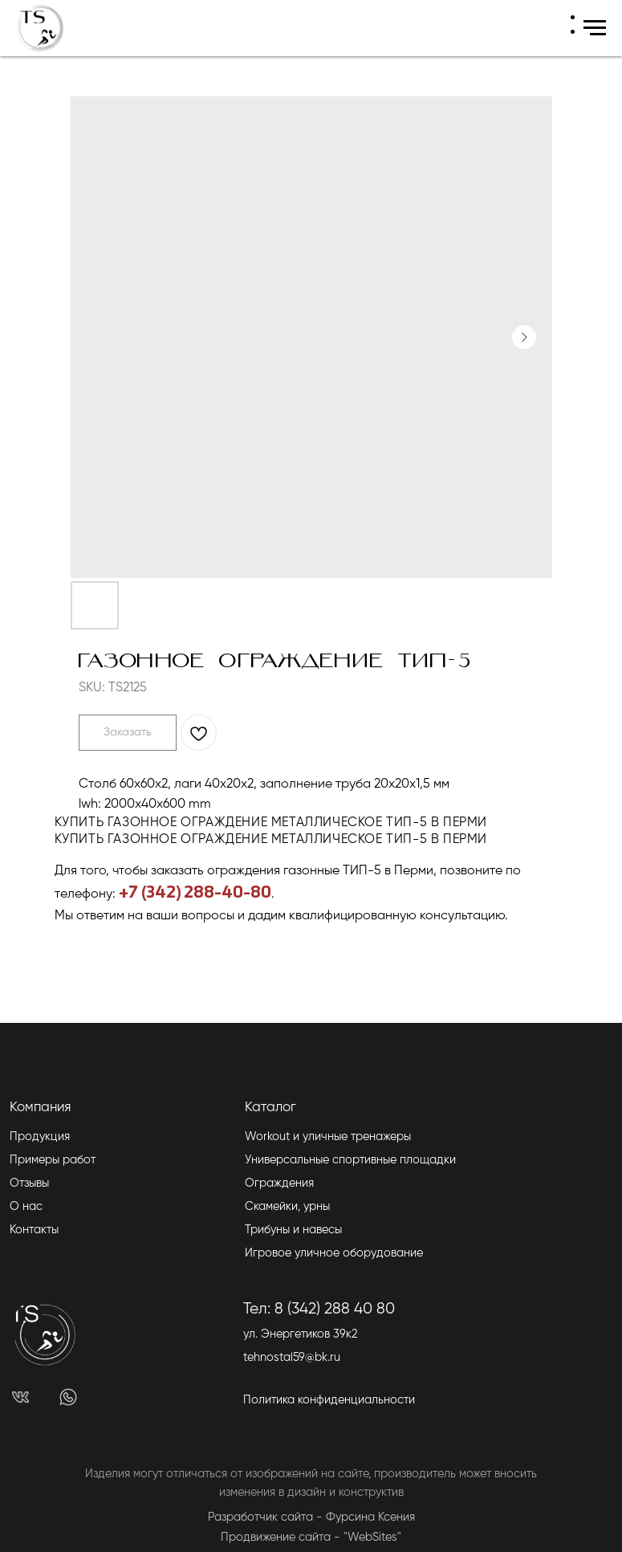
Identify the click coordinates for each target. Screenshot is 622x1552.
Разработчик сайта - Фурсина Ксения (311, 1517)
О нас (26, 1206)
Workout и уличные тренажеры (328, 1137)
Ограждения (279, 1183)
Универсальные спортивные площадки (350, 1160)
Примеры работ (53, 1160)
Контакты (34, 1230)
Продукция (40, 1137)
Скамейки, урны (287, 1206)
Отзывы (29, 1183)
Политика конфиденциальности (329, 1400)
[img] (21, 1397)
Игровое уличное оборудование (334, 1253)
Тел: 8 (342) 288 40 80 (319, 1309)
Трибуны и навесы (293, 1230)
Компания (40, 1107)
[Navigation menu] (594, 28)
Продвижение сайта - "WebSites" (311, 1537)
